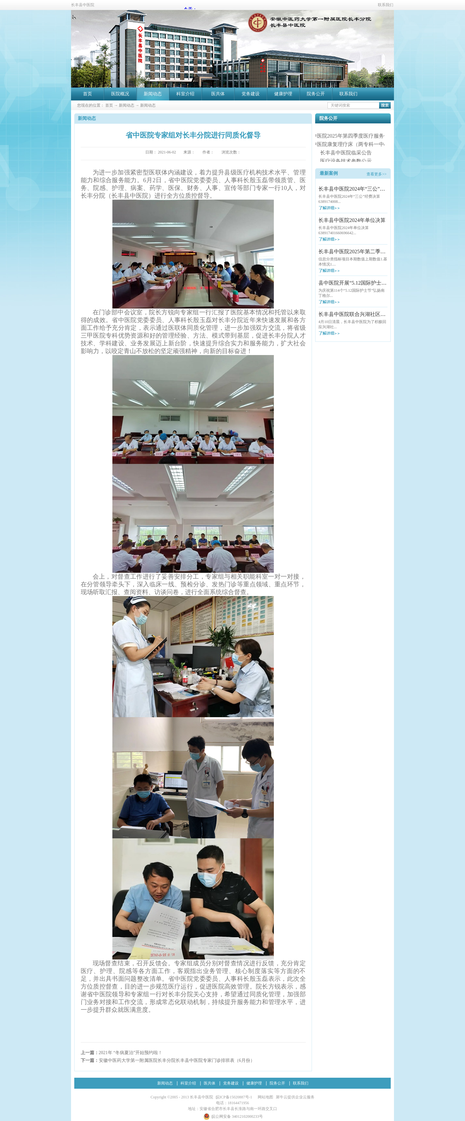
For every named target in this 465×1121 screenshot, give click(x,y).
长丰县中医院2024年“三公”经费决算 (359, 189)
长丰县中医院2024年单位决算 (352, 220)
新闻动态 (126, 105)
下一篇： (168, 1060)
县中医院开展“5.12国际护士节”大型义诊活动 (369, 283)
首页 (87, 93)
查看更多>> (377, 174)
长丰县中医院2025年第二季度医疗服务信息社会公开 (377, 251)
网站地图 (264, 1097)
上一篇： (122, 1052)
